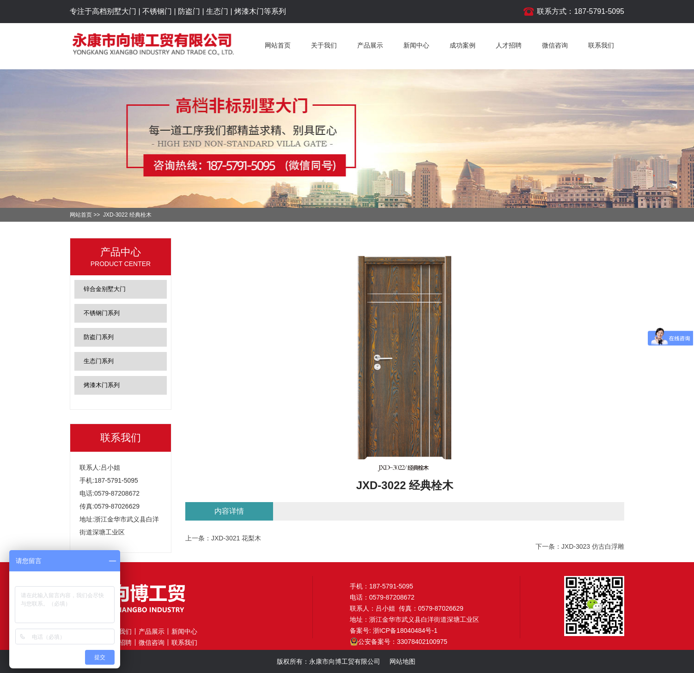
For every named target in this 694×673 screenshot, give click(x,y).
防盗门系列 (99, 336)
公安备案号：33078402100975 (398, 641)
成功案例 (462, 45)
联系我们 (601, 45)
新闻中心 (416, 45)
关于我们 (324, 45)
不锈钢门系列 (102, 312)
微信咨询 (555, 45)
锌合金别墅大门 (105, 288)
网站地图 (402, 661)
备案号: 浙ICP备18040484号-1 (394, 630)
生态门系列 (99, 361)
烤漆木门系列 (102, 385)
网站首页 (278, 45)
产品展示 (370, 45)
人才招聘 (509, 45)
